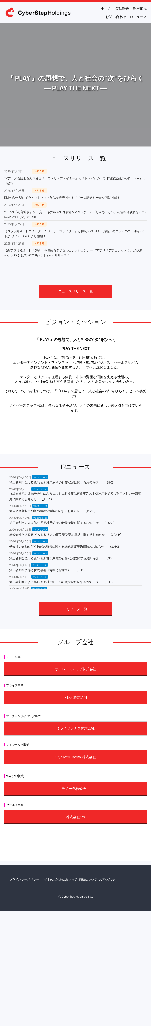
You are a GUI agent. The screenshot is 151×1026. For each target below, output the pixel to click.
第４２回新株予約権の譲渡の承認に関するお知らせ (44, 511)
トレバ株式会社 (75, 697)
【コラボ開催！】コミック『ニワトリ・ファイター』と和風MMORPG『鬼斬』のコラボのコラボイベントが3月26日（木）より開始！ (75, 233)
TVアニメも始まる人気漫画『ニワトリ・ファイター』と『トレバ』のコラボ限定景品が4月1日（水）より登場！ (75, 180)
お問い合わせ (108, 879)
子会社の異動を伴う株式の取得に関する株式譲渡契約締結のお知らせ (56, 546)
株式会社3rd (75, 817)
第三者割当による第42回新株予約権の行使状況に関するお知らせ (54, 482)
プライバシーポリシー (24, 879)
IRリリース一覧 (75, 609)
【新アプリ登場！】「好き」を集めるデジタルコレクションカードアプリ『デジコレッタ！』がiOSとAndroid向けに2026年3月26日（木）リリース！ (74, 252)
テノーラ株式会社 (75, 788)
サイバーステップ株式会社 (75, 669)
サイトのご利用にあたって (59, 879)
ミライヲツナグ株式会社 (75, 728)
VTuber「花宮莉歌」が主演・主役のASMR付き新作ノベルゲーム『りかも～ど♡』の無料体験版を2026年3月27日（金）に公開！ (75, 214)
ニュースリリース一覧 (75, 291)
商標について (88, 879)
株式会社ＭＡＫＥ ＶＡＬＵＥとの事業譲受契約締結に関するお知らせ (57, 534)
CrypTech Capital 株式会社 (75, 757)
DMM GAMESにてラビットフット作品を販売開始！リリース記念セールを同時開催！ (62, 197)
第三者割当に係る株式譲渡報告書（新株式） (40, 570)
